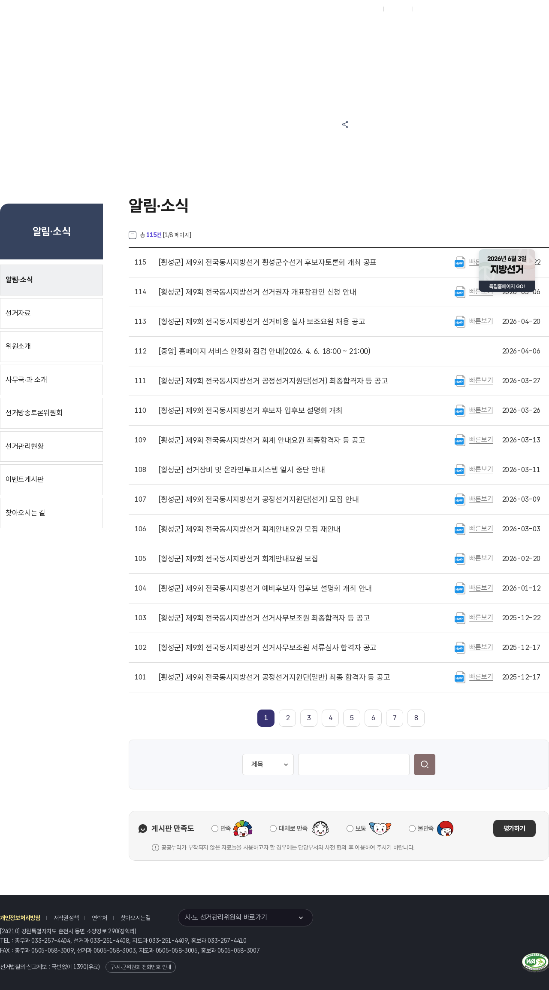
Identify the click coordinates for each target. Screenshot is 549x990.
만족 (225, 828)
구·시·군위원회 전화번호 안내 (140, 967)
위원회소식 (218, 30)
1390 (80, 966)
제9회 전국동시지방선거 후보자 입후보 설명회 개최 (251, 410)
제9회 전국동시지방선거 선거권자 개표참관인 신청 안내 (257, 292)
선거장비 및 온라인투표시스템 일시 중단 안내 (242, 470)
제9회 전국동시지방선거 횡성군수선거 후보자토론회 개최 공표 (268, 262)
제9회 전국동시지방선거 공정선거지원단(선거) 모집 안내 (259, 499)
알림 (300, 30)
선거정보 (260, 30)
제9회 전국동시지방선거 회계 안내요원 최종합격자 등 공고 (262, 440)
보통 (361, 828)
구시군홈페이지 (434, 9)
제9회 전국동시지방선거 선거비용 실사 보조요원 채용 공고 (262, 322)
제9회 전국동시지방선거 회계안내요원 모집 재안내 (250, 529)
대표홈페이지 (364, 9)
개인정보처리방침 (20, 917)
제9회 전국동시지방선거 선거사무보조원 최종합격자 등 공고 (264, 618)
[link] (266, 718)
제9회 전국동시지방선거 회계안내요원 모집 (238, 559)
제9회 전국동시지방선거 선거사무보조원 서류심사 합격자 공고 (268, 648)
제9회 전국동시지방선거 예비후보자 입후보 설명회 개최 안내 (265, 588)
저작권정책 (66, 917)
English (470, 9)
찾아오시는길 (136, 917)
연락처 (99, 917)
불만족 (426, 828)
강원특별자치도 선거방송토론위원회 (401, 30)
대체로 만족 (293, 828)
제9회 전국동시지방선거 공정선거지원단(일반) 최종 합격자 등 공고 (274, 677)
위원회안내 (339, 30)
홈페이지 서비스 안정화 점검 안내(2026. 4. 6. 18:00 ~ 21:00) (265, 351)
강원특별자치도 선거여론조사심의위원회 (401, 63)
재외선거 (398, 9)
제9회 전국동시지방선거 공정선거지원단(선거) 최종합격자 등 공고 (273, 381)
